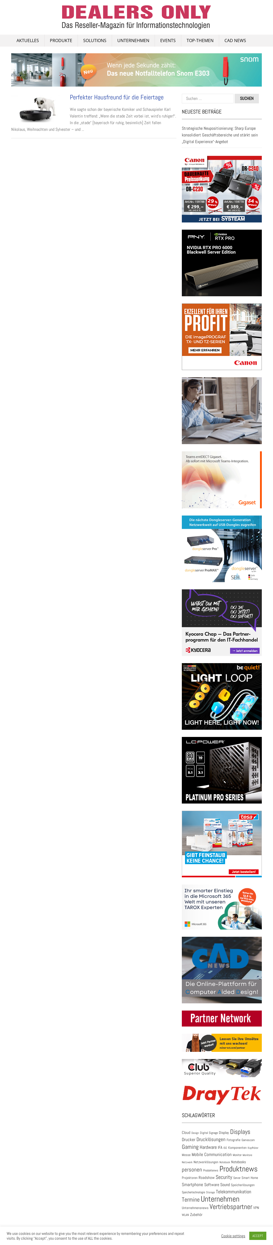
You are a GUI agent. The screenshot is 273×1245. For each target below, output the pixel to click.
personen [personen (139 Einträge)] (192, 1169)
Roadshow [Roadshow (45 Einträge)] (207, 1177)
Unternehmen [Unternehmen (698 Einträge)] (220, 1199)
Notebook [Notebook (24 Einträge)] (224, 1162)
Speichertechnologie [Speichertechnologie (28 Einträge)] (193, 1192)
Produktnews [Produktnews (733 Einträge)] (238, 1169)
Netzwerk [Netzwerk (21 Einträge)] (187, 1162)
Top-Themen (200, 40)
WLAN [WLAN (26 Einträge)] (185, 1215)
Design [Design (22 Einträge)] (195, 1133)
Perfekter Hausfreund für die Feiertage (117, 97)
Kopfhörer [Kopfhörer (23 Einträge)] (253, 1148)
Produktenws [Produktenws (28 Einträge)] (210, 1170)
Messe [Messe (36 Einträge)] (186, 1155)
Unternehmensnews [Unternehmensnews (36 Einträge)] (195, 1208)
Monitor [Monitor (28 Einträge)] (237, 1155)
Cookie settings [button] (233, 1236)
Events (168, 40)
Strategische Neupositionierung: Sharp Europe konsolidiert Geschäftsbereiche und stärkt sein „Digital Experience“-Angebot (220, 134)
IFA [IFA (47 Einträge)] (220, 1147)
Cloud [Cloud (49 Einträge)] (186, 1132)
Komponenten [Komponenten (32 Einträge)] (237, 1147)
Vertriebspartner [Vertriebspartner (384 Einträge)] (231, 1206)
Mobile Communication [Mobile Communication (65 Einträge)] (212, 1154)
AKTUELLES (28, 40)
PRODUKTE (61, 40)
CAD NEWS (235, 40)
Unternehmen (133, 40)
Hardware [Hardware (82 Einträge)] (208, 1147)
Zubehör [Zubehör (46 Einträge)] (196, 1214)
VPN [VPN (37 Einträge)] (256, 1208)
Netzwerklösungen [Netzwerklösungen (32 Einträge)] (206, 1162)
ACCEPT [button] (257, 1236)
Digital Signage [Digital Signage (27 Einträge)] (209, 1133)
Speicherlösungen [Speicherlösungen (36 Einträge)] (243, 1185)
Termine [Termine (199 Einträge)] (191, 1199)
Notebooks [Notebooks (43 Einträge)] (238, 1161)
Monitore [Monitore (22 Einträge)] (247, 1155)
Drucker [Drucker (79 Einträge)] (188, 1139)
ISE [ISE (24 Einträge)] (225, 1148)
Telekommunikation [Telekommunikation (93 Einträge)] (233, 1192)
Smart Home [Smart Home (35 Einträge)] (250, 1177)
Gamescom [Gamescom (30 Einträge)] (248, 1140)
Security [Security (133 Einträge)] (224, 1177)
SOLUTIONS (94, 40)
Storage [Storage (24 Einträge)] (210, 1192)
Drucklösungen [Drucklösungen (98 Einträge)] (211, 1139)
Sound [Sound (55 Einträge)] (225, 1184)
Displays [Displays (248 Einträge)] (240, 1132)
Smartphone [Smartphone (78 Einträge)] (192, 1184)
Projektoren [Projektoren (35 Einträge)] (190, 1177)
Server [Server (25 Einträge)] (236, 1178)
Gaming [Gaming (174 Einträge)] (190, 1146)
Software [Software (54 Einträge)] (211, 1184)
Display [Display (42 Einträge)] (224, 1132)
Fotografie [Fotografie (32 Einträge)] (233, 1140)
